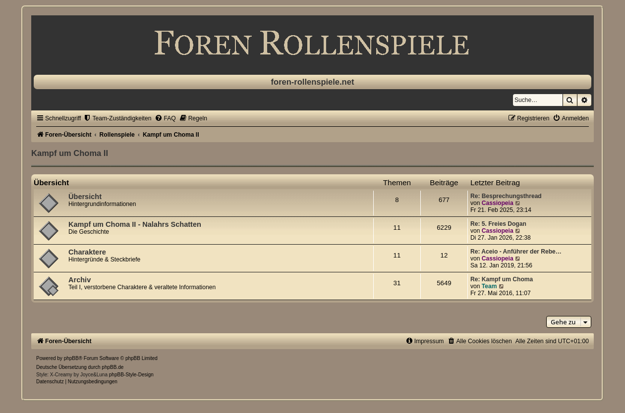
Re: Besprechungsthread (506, 196)
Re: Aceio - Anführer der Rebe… (516, 251)
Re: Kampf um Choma (501, 279)
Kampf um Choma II (69, 153)
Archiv (79, 280)
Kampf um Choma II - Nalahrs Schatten (134, 224)
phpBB (71, 358)
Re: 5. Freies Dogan (498, 223)
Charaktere (87, 252)
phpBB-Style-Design (131, 374)
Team (489, 286)
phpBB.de (112, 367)
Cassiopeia (497, 203)
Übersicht (51, 182)
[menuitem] (117, 118)
